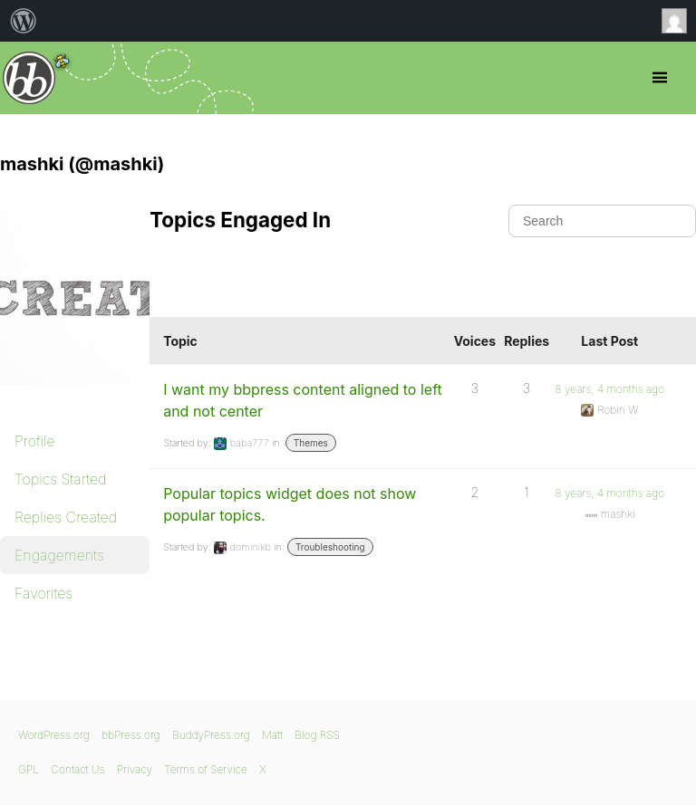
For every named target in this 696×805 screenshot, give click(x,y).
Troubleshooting (330, 546)
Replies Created (65, 517)
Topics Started (60, 479)
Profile (34, 441)
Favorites (43, 593)
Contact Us (77, 769)
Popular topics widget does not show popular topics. (289, 504)
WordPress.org (54, 735)
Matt (272, 735)
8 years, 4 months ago (609, 389)
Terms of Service (205, 769)
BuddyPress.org (211, 735)
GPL (28, 769)
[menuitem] (23, 21)
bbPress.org (29, 78)
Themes (311, 442)
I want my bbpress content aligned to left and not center (302, 400)
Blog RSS (317, 735)
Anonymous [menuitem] (679, 21)
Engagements (59, 555)
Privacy (134, 769)
